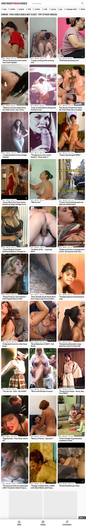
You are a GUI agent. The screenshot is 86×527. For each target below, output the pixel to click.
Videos (43, 525)
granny (21, 9)
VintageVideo (14, 3)
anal (4, 9)
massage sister (71, 9)
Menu (81, 518)
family (83, 9)
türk (29, 9)
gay (61, 9)
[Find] (82, 3)
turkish (12, 9)
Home (19, 525)
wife (45, 9)
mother (37, 9)
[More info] (26, 56)
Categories (66, 525)
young (53, 9)
